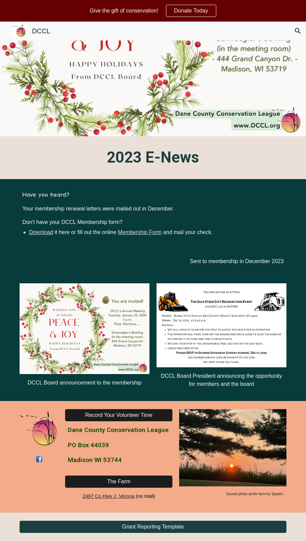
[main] (153, 157)
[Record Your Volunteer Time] (118, 415)
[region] (153, 11)
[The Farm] (118, 481)
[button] (298, 31)
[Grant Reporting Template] (153, 526)
